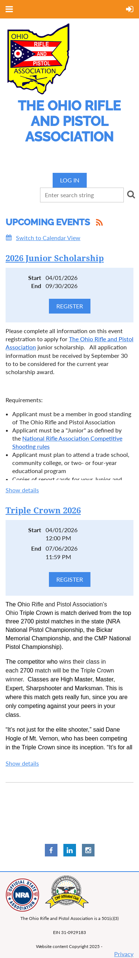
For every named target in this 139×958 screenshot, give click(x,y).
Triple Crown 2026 (43, 510)
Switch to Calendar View (48, 237)
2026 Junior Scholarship (55, 258)
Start (34, 277)
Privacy (123, 953)
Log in (69, 180)
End (36, 285)
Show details (22, 489)
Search (131, 194)
